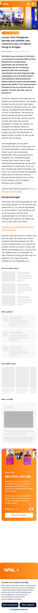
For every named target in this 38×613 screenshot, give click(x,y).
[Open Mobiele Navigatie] (33, 4)
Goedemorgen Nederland (10, 33)
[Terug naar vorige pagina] (4, 26)
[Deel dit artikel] (34, 26)
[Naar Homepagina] (6, 4)
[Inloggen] (28, 4)
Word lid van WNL (19, 515)
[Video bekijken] (19, 16)
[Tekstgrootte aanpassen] (29, 26)
